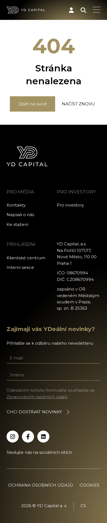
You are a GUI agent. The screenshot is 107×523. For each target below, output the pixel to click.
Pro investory (70, 205)
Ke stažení (17, 224)
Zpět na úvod (32, 103)
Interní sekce (20, 267)
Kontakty (16, 205)
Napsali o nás (20, 214)
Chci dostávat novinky (38, 411)
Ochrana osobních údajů (40, 485)
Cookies (89, 485)
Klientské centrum (26, 257)
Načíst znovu (78, 103)
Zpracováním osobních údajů (37, 396)
